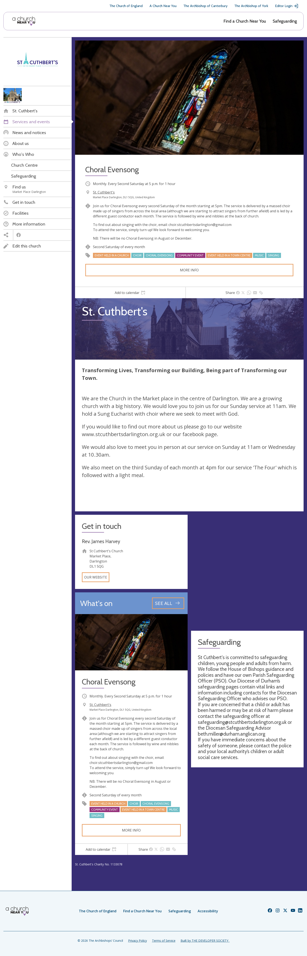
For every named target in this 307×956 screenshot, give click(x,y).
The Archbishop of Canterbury (205, 6)
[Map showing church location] (247, 571)
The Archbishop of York (251, 6)
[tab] (130, 292)
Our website (95, 577)
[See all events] (168, 603)
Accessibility (208, 911)
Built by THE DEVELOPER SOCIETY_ (205, 941)
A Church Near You (163, 6)
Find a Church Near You (244, 21)
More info (189, 270)
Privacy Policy (137, 941)
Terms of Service (163, 941)
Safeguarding (285, 21)
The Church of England (126, 6)
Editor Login (286, 6)
